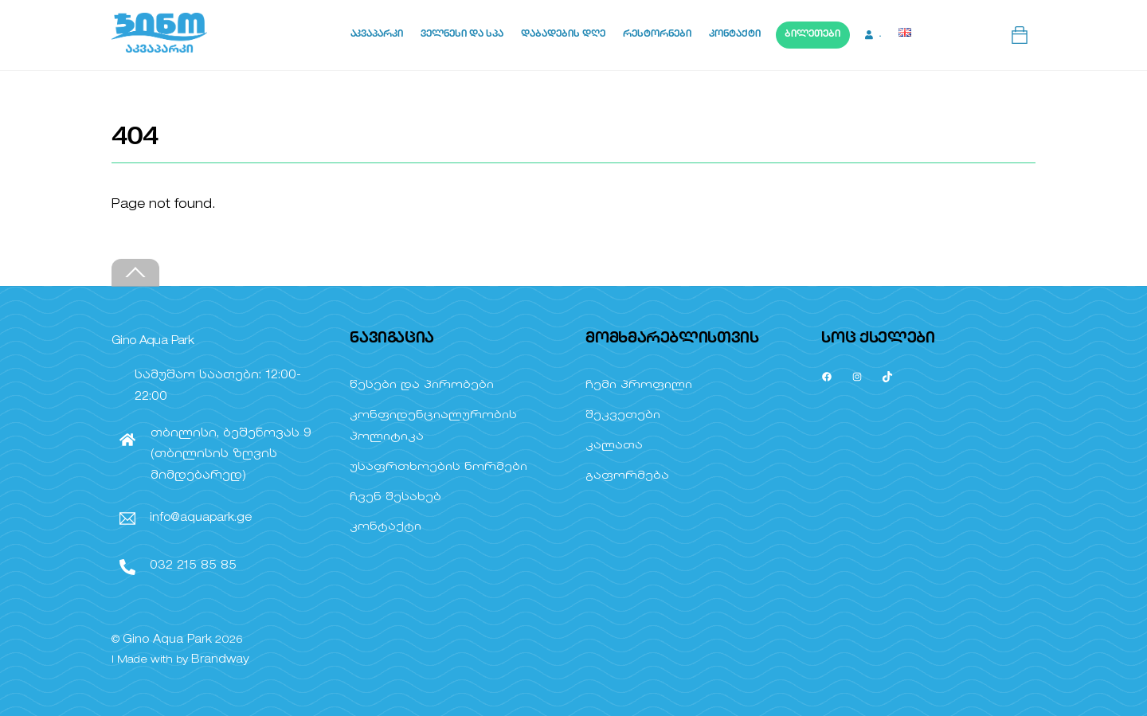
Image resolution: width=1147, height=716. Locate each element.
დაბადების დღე (563, 34)
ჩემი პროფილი (638, 385)
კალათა (614, 446)
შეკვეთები (622, 415)
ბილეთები (812, 34)
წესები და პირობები (422, 385)
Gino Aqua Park (167, 640)
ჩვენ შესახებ (395, 497)
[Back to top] (135, 273)
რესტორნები (657, 34)
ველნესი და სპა (462, 34)
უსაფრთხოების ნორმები (438, 467)
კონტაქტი (735, 34)
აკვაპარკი (376, 34)
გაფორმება (627, 476)
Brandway (220, 660)
